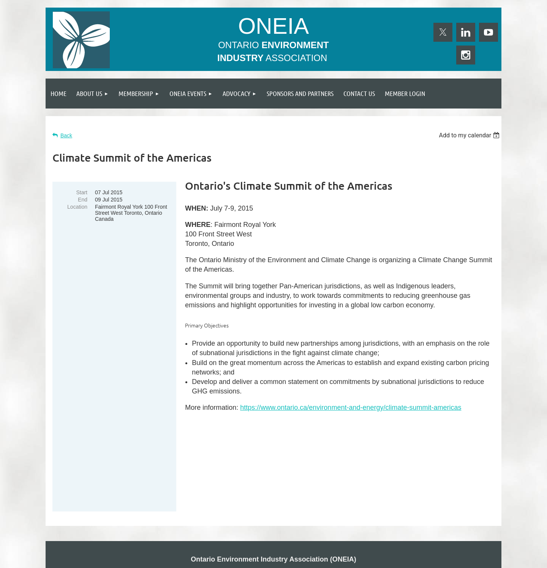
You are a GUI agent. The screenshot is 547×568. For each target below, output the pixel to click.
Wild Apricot (415, 558)
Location (77, 207)
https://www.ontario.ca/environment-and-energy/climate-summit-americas (350, 407)
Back (66, 135)
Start (81, 192)
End (82, 200)
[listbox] (470, 135)
